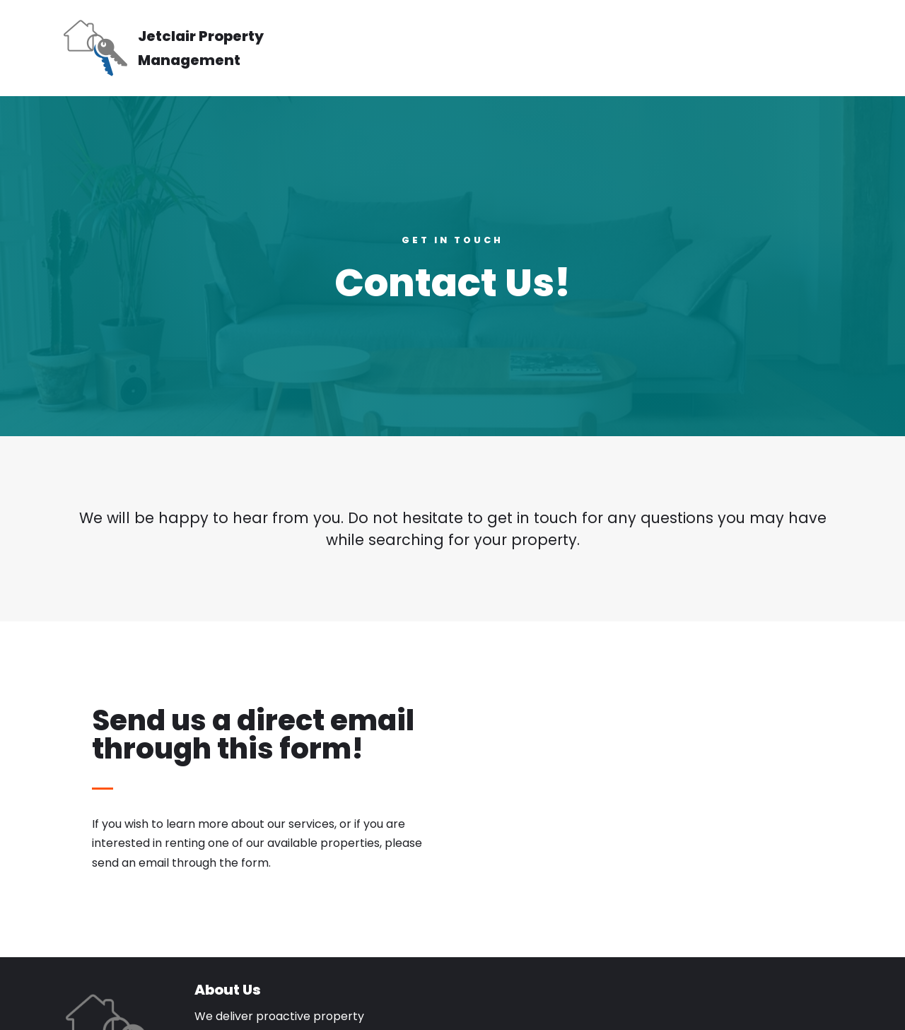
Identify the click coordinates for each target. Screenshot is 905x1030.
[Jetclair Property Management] (184, 48)
